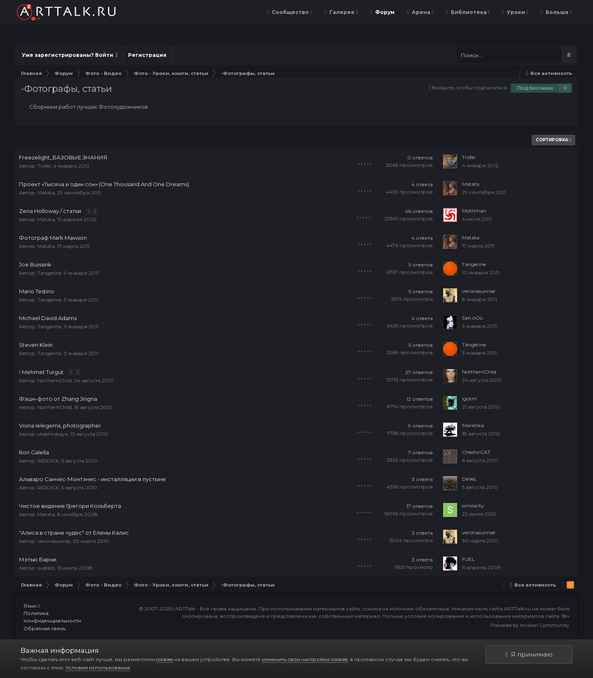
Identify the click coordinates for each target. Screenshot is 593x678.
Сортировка (553, 140)
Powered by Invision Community (530, 625)
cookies (164, 659)
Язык (31, 606)
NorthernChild (54, 380)
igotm (469, 398)
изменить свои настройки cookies (305, 659)
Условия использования (97, 667)
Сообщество (291, 12)
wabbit (46, 568)
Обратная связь (44, 628)
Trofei (44, 166)
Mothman (474, 211)
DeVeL (469, 479)
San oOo (472, 318)
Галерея (342, 12)
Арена (422, 12)
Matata (46, 192)
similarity (473, 506)
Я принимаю (528, 654)
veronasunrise (478, 291)
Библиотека (470, 12)
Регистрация (147, 55)
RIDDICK (48, 461)
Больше (558, 12)
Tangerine (49, 273)
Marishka (473, 425)
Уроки (517, 12)
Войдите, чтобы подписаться (469, 87)
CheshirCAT (476, 452)
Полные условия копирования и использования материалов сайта (470, 616)
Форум (384, 12)
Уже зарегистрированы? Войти (70, 55)
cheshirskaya (52, 434)
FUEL (468, 559)
